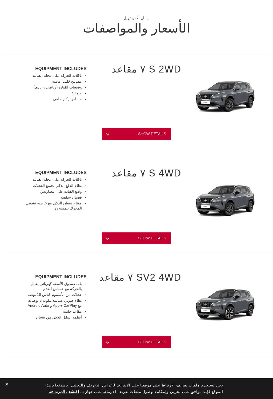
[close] (7, 384)
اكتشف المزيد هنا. (63, 391)
